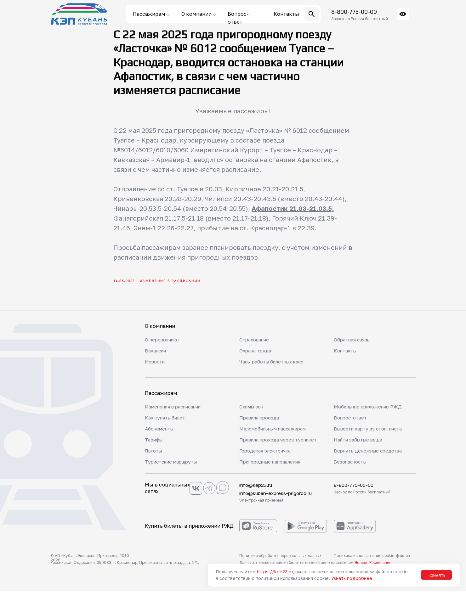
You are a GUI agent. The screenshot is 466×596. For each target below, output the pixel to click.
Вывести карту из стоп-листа (371, 433)
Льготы (154, 456)
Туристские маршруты (173, 467)
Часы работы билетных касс (275, 366)
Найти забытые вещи (361, 444)
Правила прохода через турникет (269, 447)
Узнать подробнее (351, 578)
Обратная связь (353, 344)
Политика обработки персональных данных (280, 560)
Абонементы (161, 433)
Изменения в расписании (177, 411)
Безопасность (351, 467)
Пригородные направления (274, 467)
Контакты (346, 355)
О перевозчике (163, 344)
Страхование (255, 344)
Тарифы (155, 444)
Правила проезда (261, 422)
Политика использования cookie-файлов (372, 560)
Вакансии (157, 355)
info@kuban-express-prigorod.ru (279, 498)
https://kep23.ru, (275, 571)
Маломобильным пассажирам (277, 433)
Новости (156, 366)
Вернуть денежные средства (371, 456)
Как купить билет (167, 422)
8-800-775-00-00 (354, 11)
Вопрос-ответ (352, 422)
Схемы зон (252, 411)
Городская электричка (267, 456)
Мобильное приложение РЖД (371, 411)
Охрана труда (256, 355)
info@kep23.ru (257, 490)
